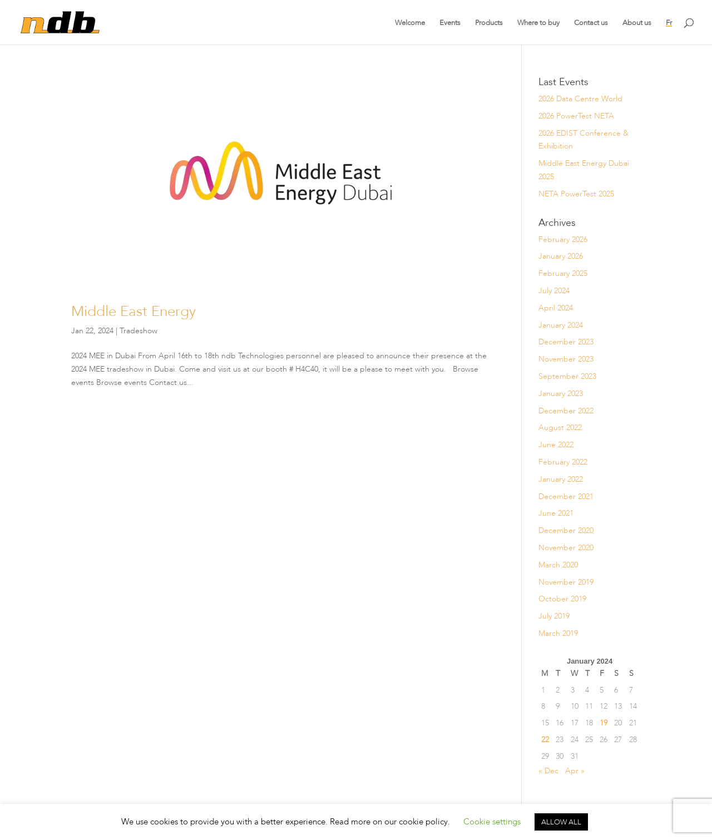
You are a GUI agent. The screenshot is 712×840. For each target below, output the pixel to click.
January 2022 (560, 479)
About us (636, 22)
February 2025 (562, 273)
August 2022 (560, 427)
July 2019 (554, 616)
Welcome (410, 22)
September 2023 (567, 376)
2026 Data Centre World (580, 98)
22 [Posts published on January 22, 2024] (545, 739)
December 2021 (566, 496)
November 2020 (566, 547)
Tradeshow (138, 330)
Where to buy (538, 22)
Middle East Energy (133, 311)
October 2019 (562, 599)
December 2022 (566, 411)
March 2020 (558, 565)
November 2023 (566, 359)
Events (450, 22)
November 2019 (566, 582)
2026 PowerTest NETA (576, 116)
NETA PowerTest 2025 (576, 194)
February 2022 (562, 462)
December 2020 (566, 530)
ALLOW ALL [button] (561, 821)
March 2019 (558, 633)
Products (489, 22)
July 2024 (554, 290)
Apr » (575, 770)
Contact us (591, 22)
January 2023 (560, 393)
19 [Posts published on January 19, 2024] (603, 723)
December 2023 (566, 342)
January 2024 (560, 325)
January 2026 (560, 256)
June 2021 (555, 513)
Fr (669, 22)
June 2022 (555, 444)
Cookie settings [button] (492, 822)
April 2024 (555, 308)
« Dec (548, 770)
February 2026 (562, 239)
